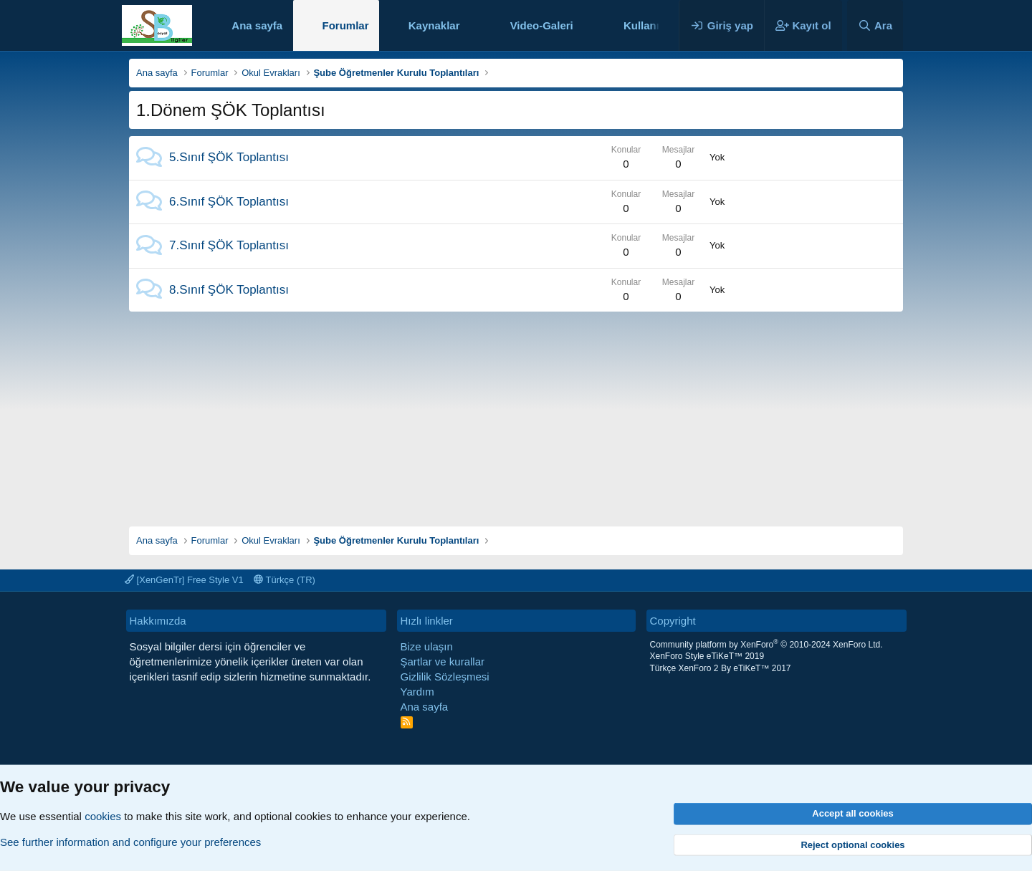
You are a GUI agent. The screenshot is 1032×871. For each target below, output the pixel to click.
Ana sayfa (256, 25)
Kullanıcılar (653, 25)
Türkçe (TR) (284, 579)
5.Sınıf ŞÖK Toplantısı (229, 157)
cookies (103, 816)
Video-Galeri (541, 25)
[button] (471, 25)
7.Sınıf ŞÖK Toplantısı (229, 245)
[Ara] (875, 25)
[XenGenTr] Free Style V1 (184, 579)
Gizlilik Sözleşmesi (445, 676)
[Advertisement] (516, 412)
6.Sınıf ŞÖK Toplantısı (229, 201)
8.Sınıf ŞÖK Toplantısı (229, 290)
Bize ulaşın (427, 646)
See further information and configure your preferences (130, 842)
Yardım (417, 691)
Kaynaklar (434, 25)
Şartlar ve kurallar (443, 661)
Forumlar (345, 25)
